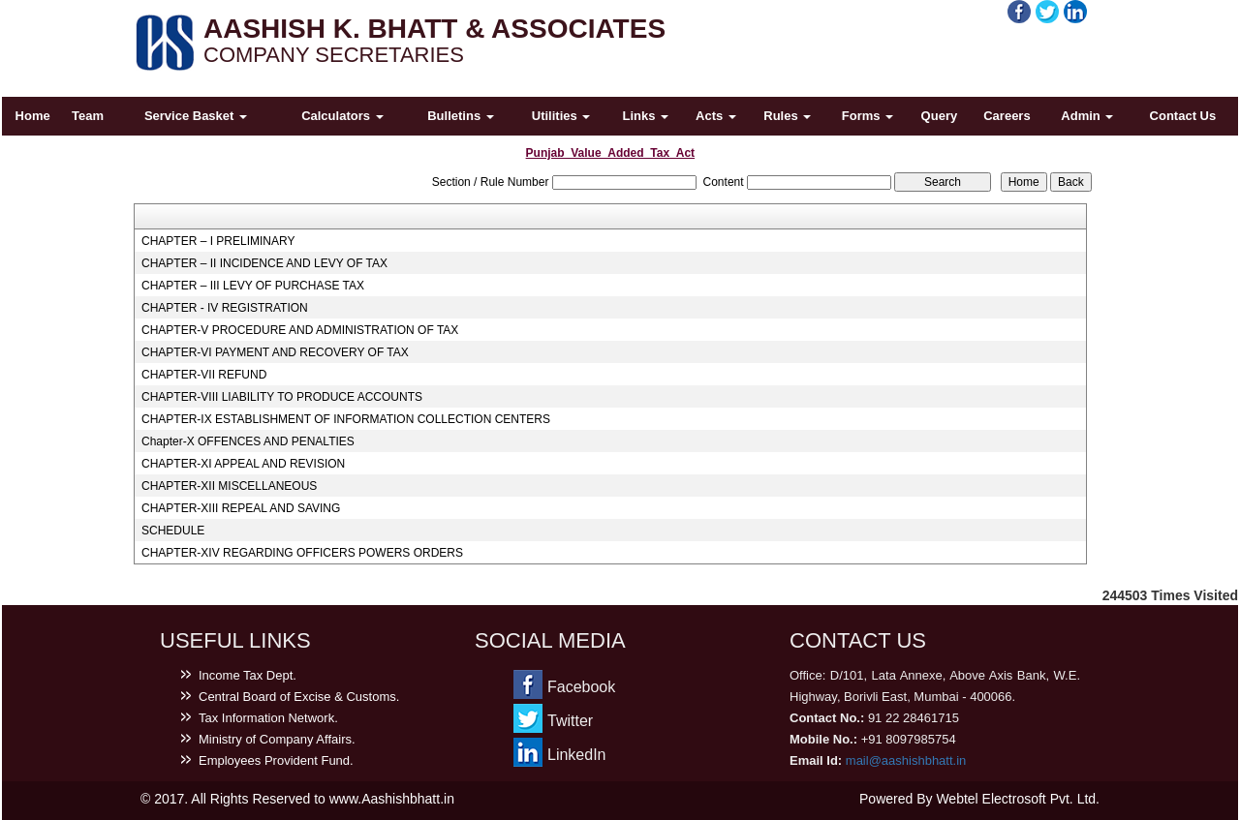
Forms (867, 115)
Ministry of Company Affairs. (277, 739)
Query (939, 115)
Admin (1087, 115)
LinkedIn (576, 754)
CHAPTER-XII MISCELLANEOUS (229, 486)
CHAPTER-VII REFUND (203, 374)
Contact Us (1183, 115)
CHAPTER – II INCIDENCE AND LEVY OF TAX (264, 263)
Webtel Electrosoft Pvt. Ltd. (1018, 798)
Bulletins (460, 115)
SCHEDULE (172, 530)
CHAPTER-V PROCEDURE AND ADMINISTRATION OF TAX (299, 330)
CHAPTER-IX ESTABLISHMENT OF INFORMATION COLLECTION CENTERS (345, 419)
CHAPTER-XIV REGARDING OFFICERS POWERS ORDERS (302, 553)
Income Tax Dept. (247, 675)
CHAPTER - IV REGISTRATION (224, 308)
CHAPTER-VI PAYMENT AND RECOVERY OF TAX (275, 352)
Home (33, 115)
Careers (1006, 115)
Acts (716, 115)
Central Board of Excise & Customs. (299, 696)
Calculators (342, 115)
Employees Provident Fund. (276, 760)
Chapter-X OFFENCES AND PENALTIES (248, 441)
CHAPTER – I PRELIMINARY (217, 241)
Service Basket (195, 115)
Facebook (581, 687)
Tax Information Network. (268, 718)
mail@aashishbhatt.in (906, 760)
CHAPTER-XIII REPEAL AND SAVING (240, 508)
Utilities (561, 115)
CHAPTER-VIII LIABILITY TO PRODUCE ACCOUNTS (281, 397)
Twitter (570, 721)
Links (646, 115)
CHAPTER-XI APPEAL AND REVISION (243, 464)
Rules (787, 115)
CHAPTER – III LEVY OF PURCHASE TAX (252, 285)
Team (88, 115)
